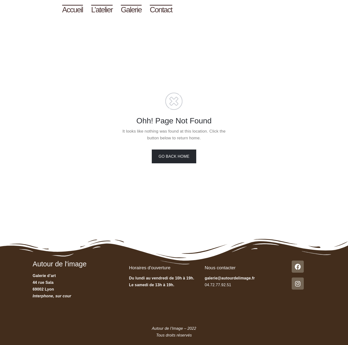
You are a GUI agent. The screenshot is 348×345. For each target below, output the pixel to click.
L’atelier (102, 10)
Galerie (131, 10)
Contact (161, 10)
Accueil (72, 10)
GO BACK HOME (174, 156)
